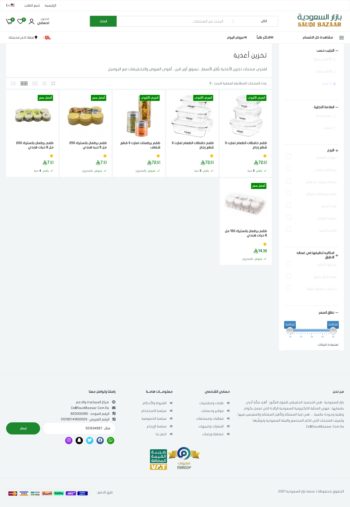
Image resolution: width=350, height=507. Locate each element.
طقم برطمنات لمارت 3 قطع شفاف (140, 145)
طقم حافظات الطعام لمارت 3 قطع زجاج (246, 145)
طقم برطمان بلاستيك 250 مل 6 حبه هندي (88, 145)
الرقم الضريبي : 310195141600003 (85, 419)
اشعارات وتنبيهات (211, 426)
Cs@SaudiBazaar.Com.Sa (325, 426)
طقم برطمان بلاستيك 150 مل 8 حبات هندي (246, 233)
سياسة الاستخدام (153, 411)
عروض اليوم (237, 37)
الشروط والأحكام (154, 403)
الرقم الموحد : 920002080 (89, 414)
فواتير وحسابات (212, 411)
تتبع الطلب (32, 5)
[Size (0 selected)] (311, 107)
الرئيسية (50, 5)
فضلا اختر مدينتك (23, 37)
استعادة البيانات (328, 344)
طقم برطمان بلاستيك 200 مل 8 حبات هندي (34, 145)
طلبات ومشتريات (211, 403)
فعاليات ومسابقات (210, 418)
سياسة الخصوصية (153, 418)
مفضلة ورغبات (213, 434)
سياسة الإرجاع (156, 426)
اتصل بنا (161, 434)
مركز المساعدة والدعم (92, 402)
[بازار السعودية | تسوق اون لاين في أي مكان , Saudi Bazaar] (319, 27)
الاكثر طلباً (265, 37)
